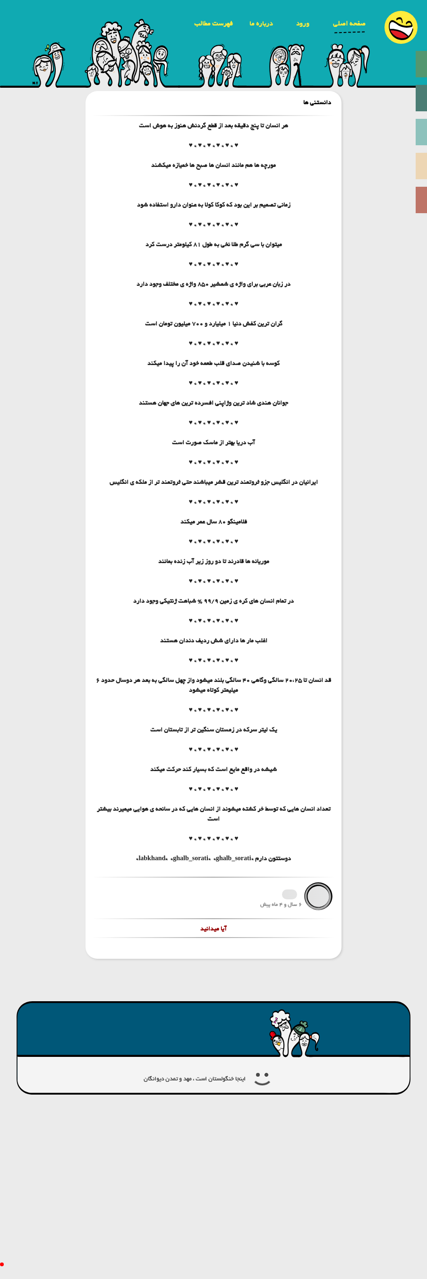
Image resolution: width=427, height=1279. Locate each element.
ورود (302, 23)
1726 (289, 894)
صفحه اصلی (349, 23)
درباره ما (261, 23)
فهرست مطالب (213, 23)
